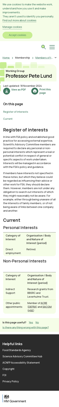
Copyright (8, 369)
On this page (13, 104)
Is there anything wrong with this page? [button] (26, 327)
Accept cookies (17, 35)
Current (8, 119)
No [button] (37, 322)
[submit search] (43, 47)
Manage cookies (12, 27)
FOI (4, 375)
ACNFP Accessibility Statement (21, 362)
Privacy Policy (11, 381)
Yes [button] (31, 322)
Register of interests (15, 111)
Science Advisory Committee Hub (22, 356)
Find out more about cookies (19, 20)
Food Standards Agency (17, 350)
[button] (51, 47)
